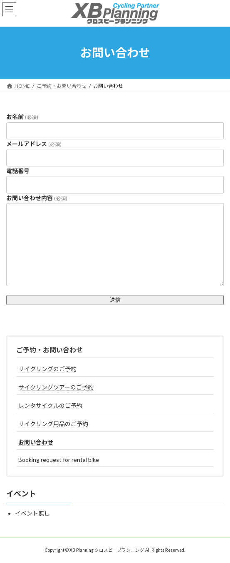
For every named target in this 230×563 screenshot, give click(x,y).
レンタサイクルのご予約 (50, 405)
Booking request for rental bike (58, 459)
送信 (115, 300)
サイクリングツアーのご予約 (56, 387)
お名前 (22, 116)
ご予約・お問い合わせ (49, 350)
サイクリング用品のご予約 (53, 423)
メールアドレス (34, 143)
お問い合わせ (35, 442)
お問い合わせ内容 (36, 197)
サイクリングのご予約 (47, 368)
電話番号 (18, 170)
